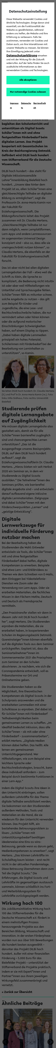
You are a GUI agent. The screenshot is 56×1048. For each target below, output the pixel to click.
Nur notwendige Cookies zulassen (28, 92)
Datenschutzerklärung (21, 55)
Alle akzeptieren (28, 80)
